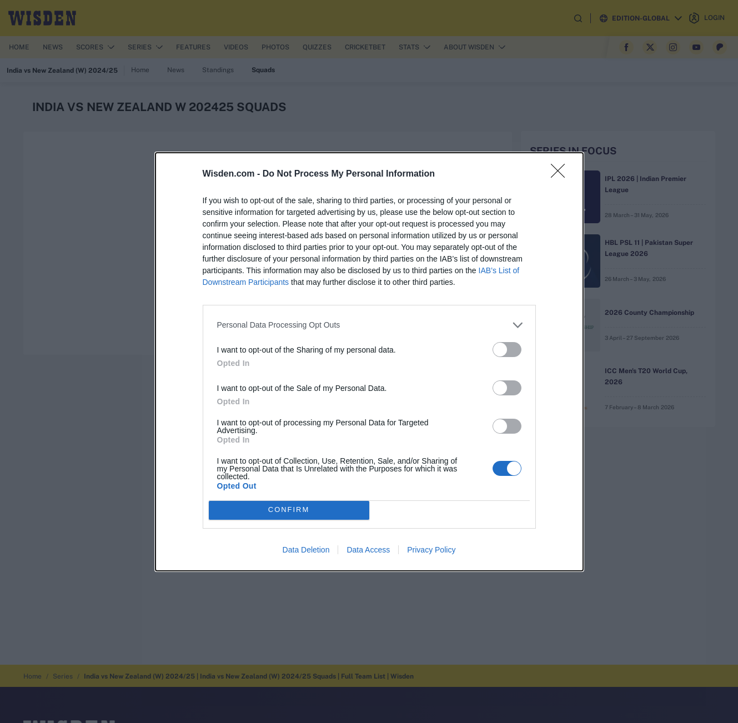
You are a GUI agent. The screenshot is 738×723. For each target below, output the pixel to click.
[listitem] (369, 325)
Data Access (368, 549)
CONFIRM (289, 510)
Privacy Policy (431, 549)
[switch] (507, 349)
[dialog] (369, 362)
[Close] (561, 174)
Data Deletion (306, 549)
